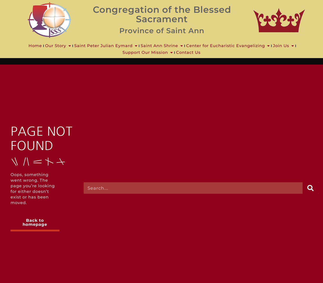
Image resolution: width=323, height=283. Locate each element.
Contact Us (188, 52)
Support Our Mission (147, 52)
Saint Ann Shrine (162, 45)
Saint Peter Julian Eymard (105, 45)
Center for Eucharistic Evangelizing (228, 45)
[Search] (311, 188)
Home (35, 45)
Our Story (58, 45)
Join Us (283, 45)
